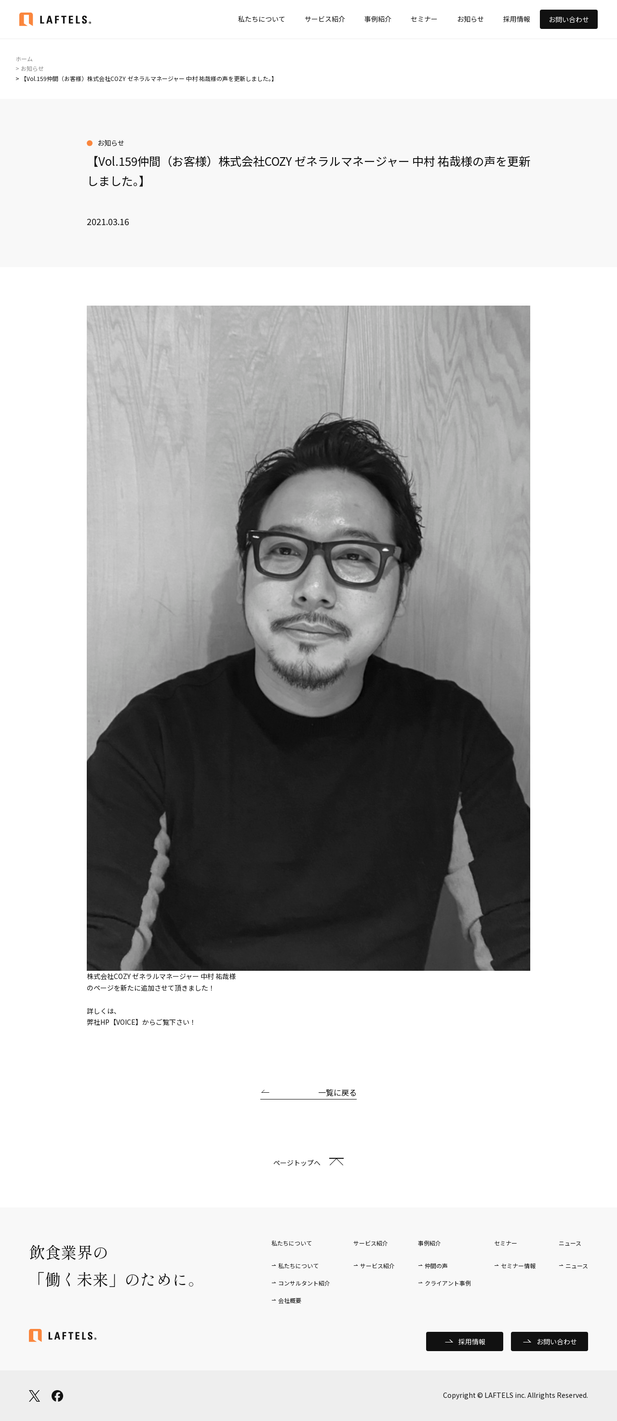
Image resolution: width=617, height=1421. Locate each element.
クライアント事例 (448, 1283)
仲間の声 (436, 1265)
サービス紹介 (325, 19)
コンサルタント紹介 (304, 1283)
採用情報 (516, 19)
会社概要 (289, 1300)
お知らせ (470, 19)
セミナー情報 (518, 1265)
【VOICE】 (125, 1022)
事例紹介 (377, 19)
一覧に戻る (337, 1092)
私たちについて (261, 19)
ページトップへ (297, 1162)
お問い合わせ (569, 19)
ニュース (576, 1265)
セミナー (424, 19)
